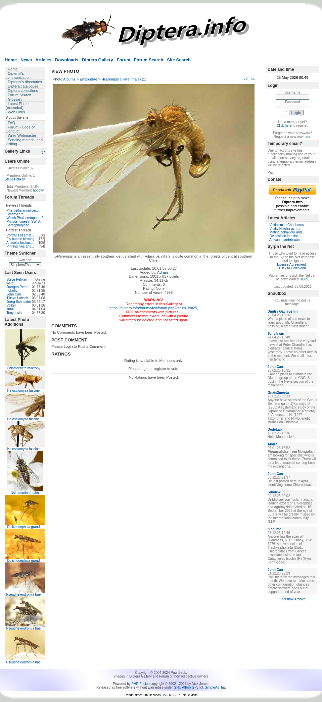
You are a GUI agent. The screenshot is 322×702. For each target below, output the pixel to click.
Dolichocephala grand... (24, 527)
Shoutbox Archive (292, 599)
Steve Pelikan (15, 179)
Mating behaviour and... (287, 232)
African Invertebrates (284, 239)
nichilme (274, 529)
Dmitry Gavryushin (282, 311)
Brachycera (15, 214)
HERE (304, 279)
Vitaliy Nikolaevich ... (285, 228)
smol (10, 309)
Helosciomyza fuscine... (24, 390)
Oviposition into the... (285, 236)
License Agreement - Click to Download (292, 266)
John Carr (14, 294)
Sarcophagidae (18, 225)
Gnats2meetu (278, 392)
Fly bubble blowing (21, 239)
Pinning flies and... (20, 246)
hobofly (38, 190)
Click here (284, 125)
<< (245, 79)
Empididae (88, 79)
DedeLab (275, 429)
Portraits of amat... (20, 235)
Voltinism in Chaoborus (287, 225)
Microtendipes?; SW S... (25, 221)
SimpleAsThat (215, 687)
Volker (11, 305)
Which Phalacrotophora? (25, 218)
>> (252, 79)
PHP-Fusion (141, 684)
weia (10, 283)
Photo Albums (64, 79)
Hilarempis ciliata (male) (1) (123, 79)
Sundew (274, 492)
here (307, 137)
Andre (272, 444)
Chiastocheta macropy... (25, 368)
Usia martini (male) (25, 493)
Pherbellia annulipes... (23, 210)
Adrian (162, 272)
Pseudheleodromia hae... (24, 594)
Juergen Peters (18, 287)
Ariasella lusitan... (19, 243)
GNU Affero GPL (186, 687)
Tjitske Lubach (17, 298)
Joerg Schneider (19, 302)
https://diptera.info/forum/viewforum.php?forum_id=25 (153, 308)
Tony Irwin (13, 313)
